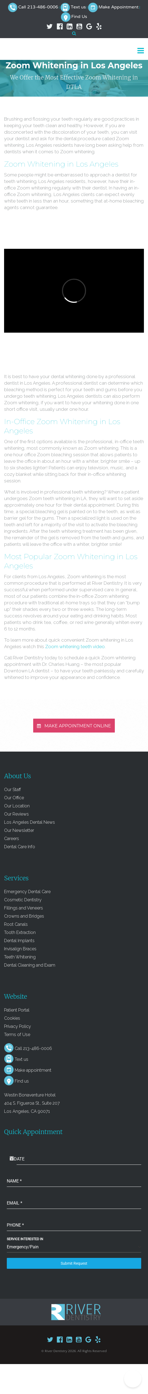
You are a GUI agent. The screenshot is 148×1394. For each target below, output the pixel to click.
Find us (22, 1081)
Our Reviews (16, 814)
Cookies (12, 1018)
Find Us (79, 17)
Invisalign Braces (20, 948)
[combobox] (74, 1247)
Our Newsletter (19, 830)
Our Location (17, 805)
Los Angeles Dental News (29, 822)
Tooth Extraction (20, 932)
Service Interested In (25, 1239)
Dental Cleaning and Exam (29, 965)
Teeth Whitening (20, 957)
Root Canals (16, 924)
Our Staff (12, 789)
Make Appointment (118, 7)
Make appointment (33, 1070)
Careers (11, 838)
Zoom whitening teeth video (75, 646)
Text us (78, 7)
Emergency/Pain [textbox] (23, 1246)
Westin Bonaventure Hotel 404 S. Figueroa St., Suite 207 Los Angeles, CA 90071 (32, 1103)
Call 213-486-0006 (38, 7)
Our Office (14, 797)
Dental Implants (19, 940)
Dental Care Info (19, 846)
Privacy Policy (17, 1026)
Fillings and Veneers (23, 908)
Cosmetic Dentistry (23, 899)
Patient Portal (16, 1010)
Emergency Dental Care (27, 891)
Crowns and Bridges (24, 916)
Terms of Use (17, 1034)
